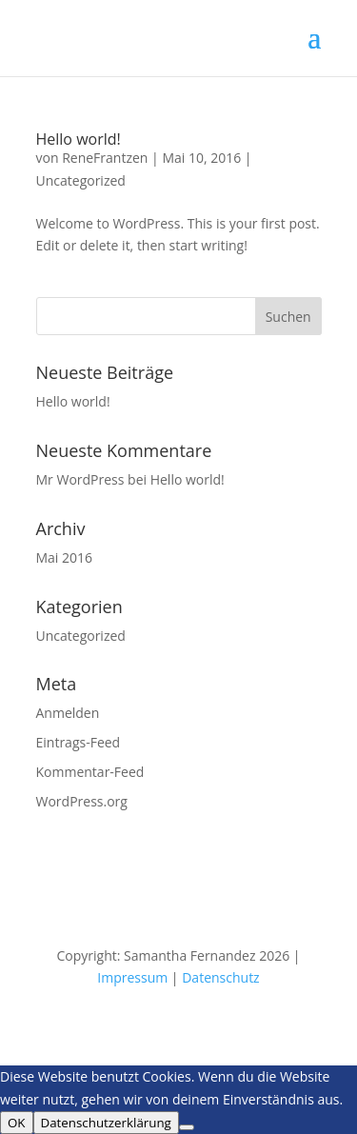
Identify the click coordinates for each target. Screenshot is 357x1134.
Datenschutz (220, 977)
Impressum (132, 977)
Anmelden (68, 713)
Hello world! (78, 139)
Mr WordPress (80, 479)
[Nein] (186, 1127)
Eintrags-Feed (78, 742)
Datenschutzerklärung (106, 1122)
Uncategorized (81, 180)
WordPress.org (82, 801)
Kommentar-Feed (90, 772)
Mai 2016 (64, 557)
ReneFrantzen (105, 158)
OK (17, 1122)
